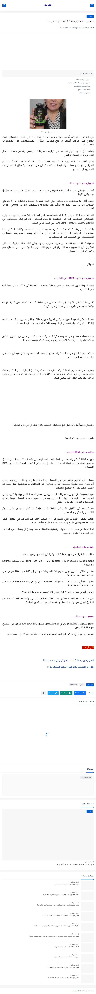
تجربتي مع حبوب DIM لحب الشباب (78, 83)
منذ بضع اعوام (88, 862)
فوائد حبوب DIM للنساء (82, 86)
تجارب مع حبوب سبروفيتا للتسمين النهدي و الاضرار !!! (61, 895)
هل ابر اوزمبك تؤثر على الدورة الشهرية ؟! (70, 667)
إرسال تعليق (86, 777)
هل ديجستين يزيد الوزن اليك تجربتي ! (67, 947)
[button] (80, 693)
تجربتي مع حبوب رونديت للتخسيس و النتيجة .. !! (63, 967)
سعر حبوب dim (84, 93)
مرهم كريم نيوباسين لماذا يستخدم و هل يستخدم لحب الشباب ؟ (58, 905)
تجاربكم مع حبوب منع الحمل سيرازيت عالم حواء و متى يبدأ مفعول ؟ (56, 926)
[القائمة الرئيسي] (92, 5)
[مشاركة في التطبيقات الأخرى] (43, 693)
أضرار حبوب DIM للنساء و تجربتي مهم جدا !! (68, 660)
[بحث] (4, 5)
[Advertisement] (48, 52)
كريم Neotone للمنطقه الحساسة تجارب (75, 865)
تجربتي (90, 16)
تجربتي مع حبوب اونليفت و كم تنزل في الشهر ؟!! (63, 978)
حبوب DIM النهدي (84, 90)
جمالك (48, 5)
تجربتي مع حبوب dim (83, 80)
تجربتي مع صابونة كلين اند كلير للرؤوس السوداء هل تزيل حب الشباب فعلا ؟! (54, 936)
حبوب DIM (73, 685)
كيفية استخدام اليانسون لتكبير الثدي (67, 884)
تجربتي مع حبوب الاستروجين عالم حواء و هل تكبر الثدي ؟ (60, 915)
